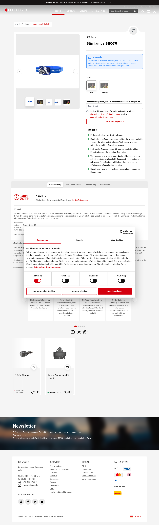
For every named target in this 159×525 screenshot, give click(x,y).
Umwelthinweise (89, 479)
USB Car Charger (22, 375)
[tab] (75, 326)
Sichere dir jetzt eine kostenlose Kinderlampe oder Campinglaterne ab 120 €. (79, 2)
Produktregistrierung (127, 7)
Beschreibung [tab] (55, 185)
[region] (48, 71)
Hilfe (154, 7)
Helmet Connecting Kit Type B (58, 376)
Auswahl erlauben (79, 291)
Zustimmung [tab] (42, 240)
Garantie (140, 7)
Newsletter (54, 486)
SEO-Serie (91, 37)
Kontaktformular (31, 485)
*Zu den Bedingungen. (80, 200)
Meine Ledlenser (57, 466)
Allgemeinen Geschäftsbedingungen (104, 114)
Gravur (53, 482)
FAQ (52, 489)
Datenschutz (87, 473)
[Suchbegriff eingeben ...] (120, 11)
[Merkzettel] (142, 11)
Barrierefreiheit (89, 476)
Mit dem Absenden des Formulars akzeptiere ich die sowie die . (112, 114)
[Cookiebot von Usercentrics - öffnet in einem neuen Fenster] (122, 232)
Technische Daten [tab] (73, 185)
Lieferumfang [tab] (90, 185)
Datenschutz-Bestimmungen (47, 267)
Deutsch (135, 516)
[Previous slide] (24, 299)
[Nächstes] (75, 71)
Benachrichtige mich (115, 122)
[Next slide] (134, 299)
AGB (84, 466)
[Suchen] (135, 11)
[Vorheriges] (19, 71)
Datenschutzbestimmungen (101, 117)
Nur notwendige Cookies (44, 291)
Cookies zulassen (115, 291)
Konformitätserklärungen (61, 492)
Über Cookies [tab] (117, 240)
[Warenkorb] (148, 11)
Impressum (87, 469)
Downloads (55, 479)
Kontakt (148, 7)
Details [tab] (79, 240)
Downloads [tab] (105, 185)
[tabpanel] (79, 214)
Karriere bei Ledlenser (60, 469)
